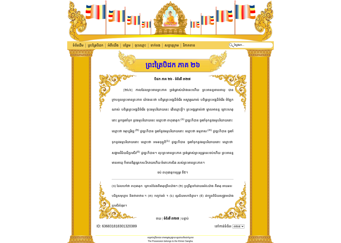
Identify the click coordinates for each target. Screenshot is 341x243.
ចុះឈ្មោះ (140, 45)
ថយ (158, 218)
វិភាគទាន (189, 45)
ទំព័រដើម (78, 45)
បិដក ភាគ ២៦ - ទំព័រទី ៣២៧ (172, 79)
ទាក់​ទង (155, 45)
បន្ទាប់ (185, 218)
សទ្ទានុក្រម (172, 45)
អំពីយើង (113, 45)
